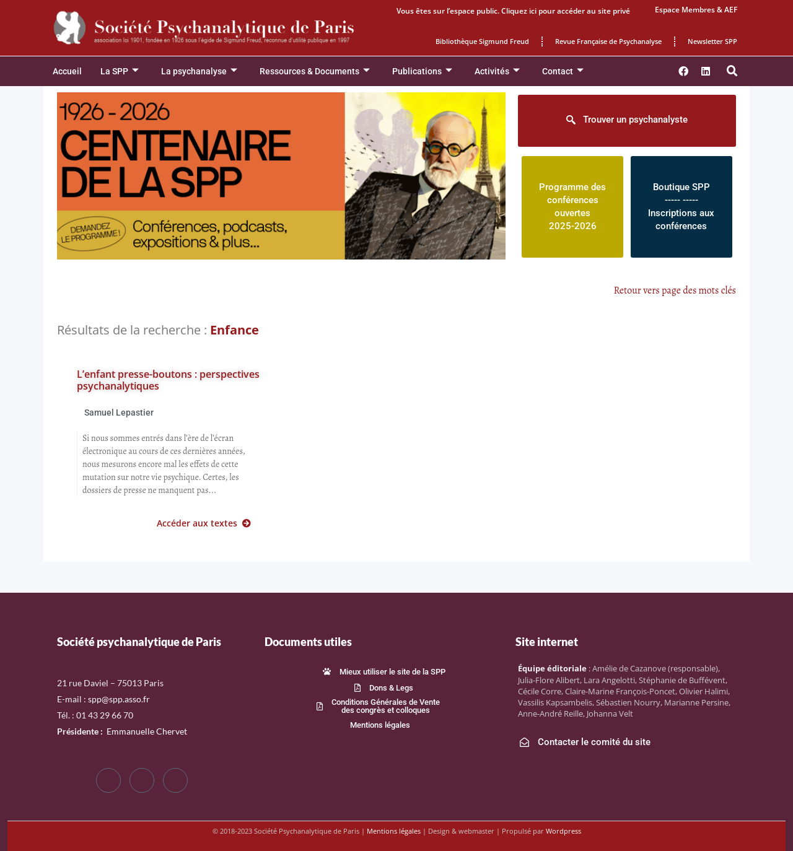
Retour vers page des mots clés (675, 290)
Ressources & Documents (315, 71)
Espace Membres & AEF (696, 9)
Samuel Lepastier (119, 412)
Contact (563, 71)
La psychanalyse (199, 71)
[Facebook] (108, 780)
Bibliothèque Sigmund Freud (482, 41)
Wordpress (563, 831)
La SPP (119, 71)
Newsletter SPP (712, 41)
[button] (732, 71)
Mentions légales (394, 831)
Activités (497, 71)
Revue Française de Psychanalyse (608, 41)
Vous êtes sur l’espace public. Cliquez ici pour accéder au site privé (513, 11)
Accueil (67, 71)
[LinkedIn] (175, 780)
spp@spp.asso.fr (119, 699)
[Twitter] (141, 780)
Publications (422, 71)
